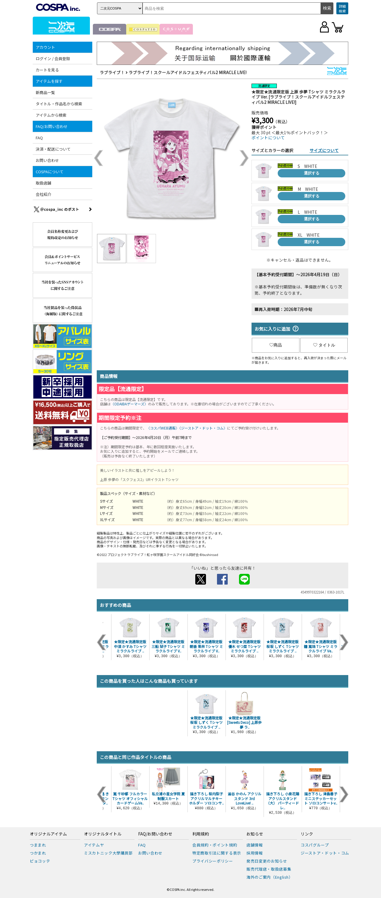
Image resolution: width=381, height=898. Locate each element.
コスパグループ (315, 845)
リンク (307, 834)
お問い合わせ (47, 160)
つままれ (38, 845)
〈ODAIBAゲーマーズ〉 (129, 403)
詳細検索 (342, 8)
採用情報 (254, 853)
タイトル (324, 345)
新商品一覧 (45, 92)
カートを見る (47, 70)
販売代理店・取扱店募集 (268, 869)
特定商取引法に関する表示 (216, 853)
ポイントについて (268, 137)
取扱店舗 (43, 183)
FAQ (39, 137)
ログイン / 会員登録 (53, 58)
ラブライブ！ (112, 72)
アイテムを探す (49, 81)
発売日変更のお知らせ (266, 861)
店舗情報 (254, 845)
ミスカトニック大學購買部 (108, 853)
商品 (275, 345)
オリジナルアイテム (48, 834)
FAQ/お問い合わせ (52, 126)
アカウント (45, 47)
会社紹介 (43, 194)
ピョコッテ (40, 861)
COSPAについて (49, 171)
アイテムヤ (94, 845)
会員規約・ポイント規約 (214, 845)
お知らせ (254, 834)
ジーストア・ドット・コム (325, 853)
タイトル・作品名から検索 (59, 104)
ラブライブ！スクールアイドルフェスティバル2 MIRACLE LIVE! (187, 72)
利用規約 (200, 834)
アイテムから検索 (51, 115)
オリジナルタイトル (102, 834)
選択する (311, 173)
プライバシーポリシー (212, 861)
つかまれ (38, 853)
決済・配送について (53, 149)
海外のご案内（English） (269, 877)
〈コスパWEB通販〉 (162, 427)
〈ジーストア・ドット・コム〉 (203, 427)
